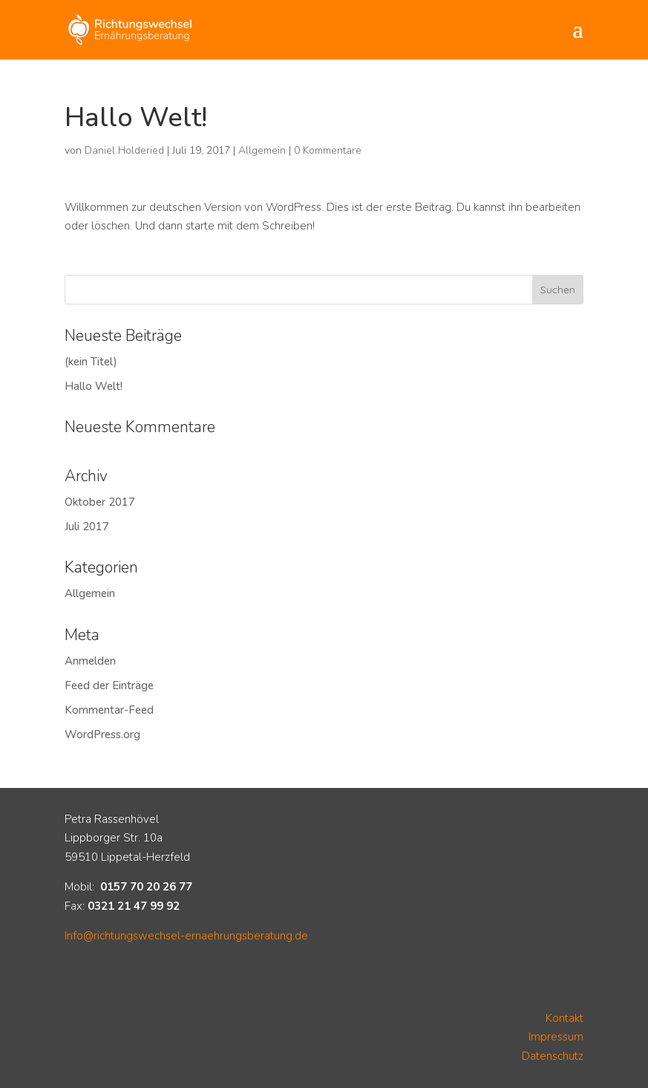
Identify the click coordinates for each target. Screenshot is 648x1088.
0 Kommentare (327, 150)
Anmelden (90, 661)
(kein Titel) (91, 361)
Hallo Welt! (93, 386)
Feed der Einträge (109, 685)
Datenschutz (552, 1056)
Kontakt (564, 1018)
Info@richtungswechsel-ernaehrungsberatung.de (186, 935)
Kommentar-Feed (109, 710)
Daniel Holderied (124, 150)
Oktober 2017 (100, 502)
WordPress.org (102, 734)
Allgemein (262, 150)
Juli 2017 (87, 526)
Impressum (555, 1036)
